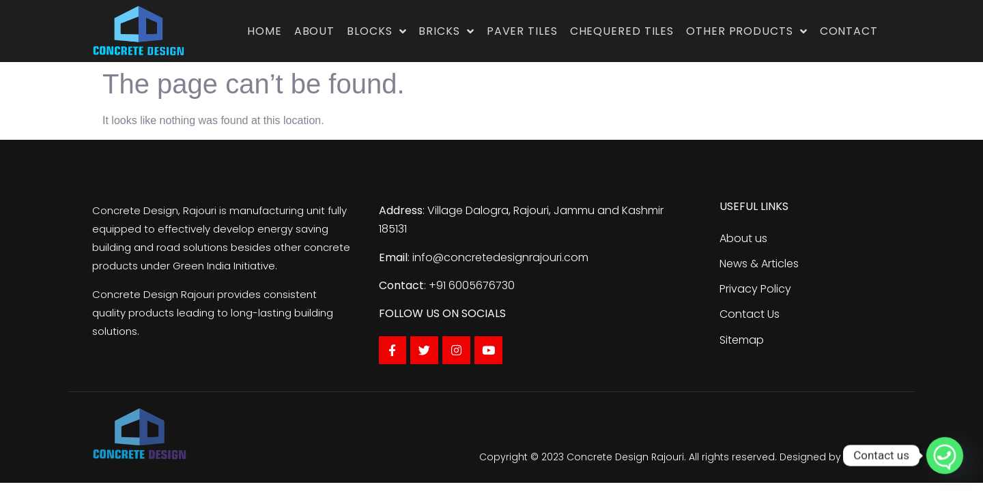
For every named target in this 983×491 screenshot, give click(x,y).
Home (264, 31)
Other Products (747, 31)
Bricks (446, 31)
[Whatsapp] (944, 455)
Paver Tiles (522, 31)
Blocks (376, 31)
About (314, 31)
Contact (849, 31)
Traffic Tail (867, 457)
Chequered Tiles (622, 31)
